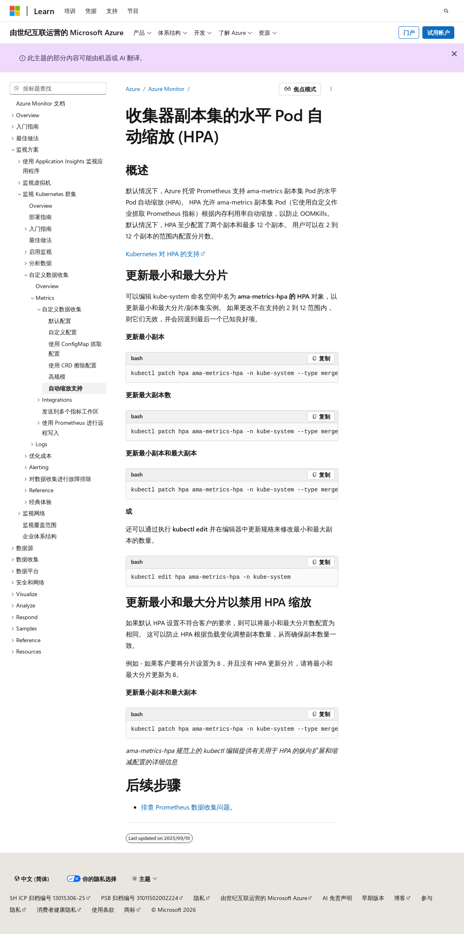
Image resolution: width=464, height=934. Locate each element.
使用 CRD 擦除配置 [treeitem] (73, 365)
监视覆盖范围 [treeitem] (40, 525)
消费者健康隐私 (56, 909)
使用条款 (103, 909)
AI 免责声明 (337, 898)
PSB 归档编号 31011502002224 (139, 898)
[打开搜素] (446, 11)
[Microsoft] (15, 11)
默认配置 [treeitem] (60, 321)
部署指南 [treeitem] (40, 217)
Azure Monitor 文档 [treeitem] (40, 103)
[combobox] (58, 88)
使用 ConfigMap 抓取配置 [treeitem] (75, 349)
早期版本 (373, 898)
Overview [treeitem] (40, 205)
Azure (133, 89)
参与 (426, 898)
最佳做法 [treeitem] (40, 240)
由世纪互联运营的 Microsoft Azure (264, 898)
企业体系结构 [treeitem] (40, 536)
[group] (232, 374)
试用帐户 (438, 32)
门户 (409, 32)
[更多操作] (331, 89)
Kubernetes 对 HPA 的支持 (163, 253)
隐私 (199, 898)
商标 (129, 909)
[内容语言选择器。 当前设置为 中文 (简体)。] (32, 879)
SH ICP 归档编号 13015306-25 (47, 898)
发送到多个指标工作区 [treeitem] (70, 411)
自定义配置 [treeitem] (63, 332)
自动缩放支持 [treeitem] (65, 388)
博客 (399, 898)
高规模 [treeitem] (57, 376)
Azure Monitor (166, 89)
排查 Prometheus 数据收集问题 (185, 807)
